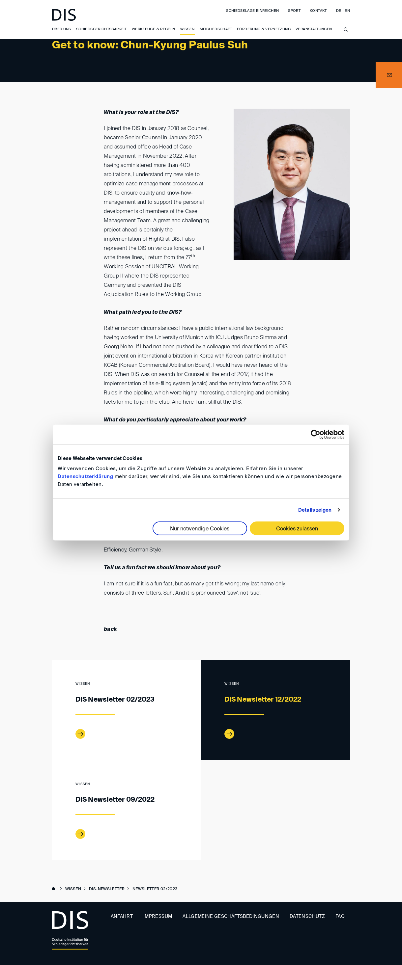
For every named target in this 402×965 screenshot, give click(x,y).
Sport (294, 11)
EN (347, 11)
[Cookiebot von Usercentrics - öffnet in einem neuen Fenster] (315, 434)
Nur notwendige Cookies (199, 529)
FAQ (340, 916)
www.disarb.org (54, 889)
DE (338, 11)
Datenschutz (307, 916)
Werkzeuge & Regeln (153, 29)
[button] (389, 75)
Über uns (61, 29)
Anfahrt (122, 916)
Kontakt (318, 11)
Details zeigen (314, 509)
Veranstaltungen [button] (314, 29)
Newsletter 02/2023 (154, 889)
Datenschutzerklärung (85, 476)
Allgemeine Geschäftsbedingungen (231, 916)
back (110, 629)
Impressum (157, 916)
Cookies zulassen (297, 529)
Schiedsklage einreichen (252, 11)
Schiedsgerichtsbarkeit (101, 29)
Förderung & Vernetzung (264, 29)
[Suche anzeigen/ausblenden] (346, 33)
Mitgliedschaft (216, 29)
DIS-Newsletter (107, 889)
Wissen (187, 29)
